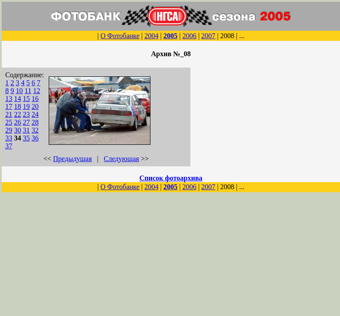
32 (35, 130)
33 (8, 138)
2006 (190, 36)
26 (17, 122)
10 (19, 90)
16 (35, 98)
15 (26, 98)
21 (8, 114)
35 (26, 138)
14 (17, 98)
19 (26, 106)
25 (8, 122)
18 (17, 106)
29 (8, 130)
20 (35, 106)
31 (26, 130)
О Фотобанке (120, 36)
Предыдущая (72, 158)
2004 (151, 36)
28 (35, 122)
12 (36, 90)
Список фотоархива (171, 178)
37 (8, 146)
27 (26, 122)
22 (17, 114)
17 (8, 106)
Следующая (121, 158)
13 (8, 98)
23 (26, 114)
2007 (208, 36)
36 (35, 138)
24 (35, 114)
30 (17, 130)
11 (28, 90)
